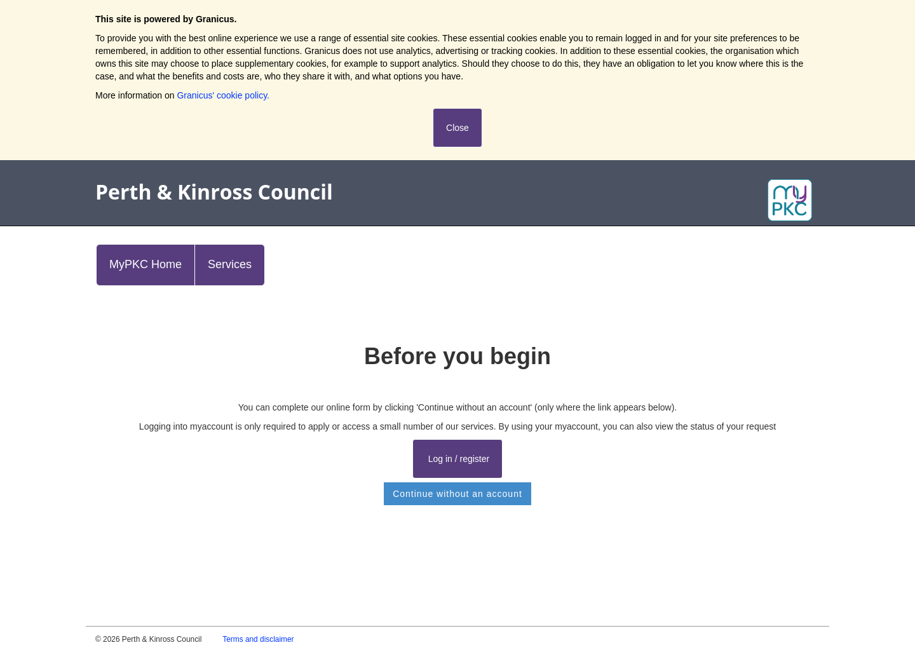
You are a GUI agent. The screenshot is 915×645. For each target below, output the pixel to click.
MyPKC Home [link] (145, 264)
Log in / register (457, 459)
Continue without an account (457, 494)
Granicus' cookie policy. (223, 95)
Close (457, 128)
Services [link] (230, 264)
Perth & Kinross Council (214, 191)
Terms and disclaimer (258, 639)
